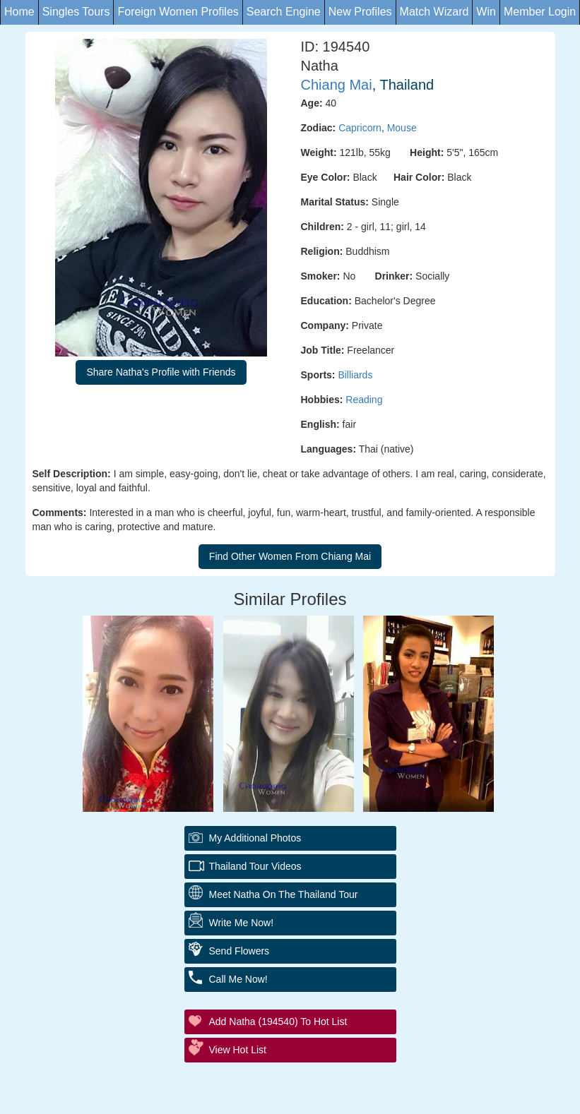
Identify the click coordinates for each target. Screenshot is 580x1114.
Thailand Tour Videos (255, 866)
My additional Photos (255, 838)
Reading (363, 399)
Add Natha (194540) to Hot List (278, 1021)
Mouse (402, 127)
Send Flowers (239, 951)
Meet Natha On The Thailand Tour (283, 894)
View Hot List (237, 1049)
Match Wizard (434, 12)
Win (486, 12)
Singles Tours (76, 12)
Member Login (540, 12)
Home (19, 12)
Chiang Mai (336, 84)
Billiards (355, 375)
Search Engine (284, 12)
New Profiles (360, 12)
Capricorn (359, 127)
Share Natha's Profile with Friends (160, 372)
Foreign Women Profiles (177, 12)
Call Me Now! (238, 979)
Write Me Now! (241, 922)
